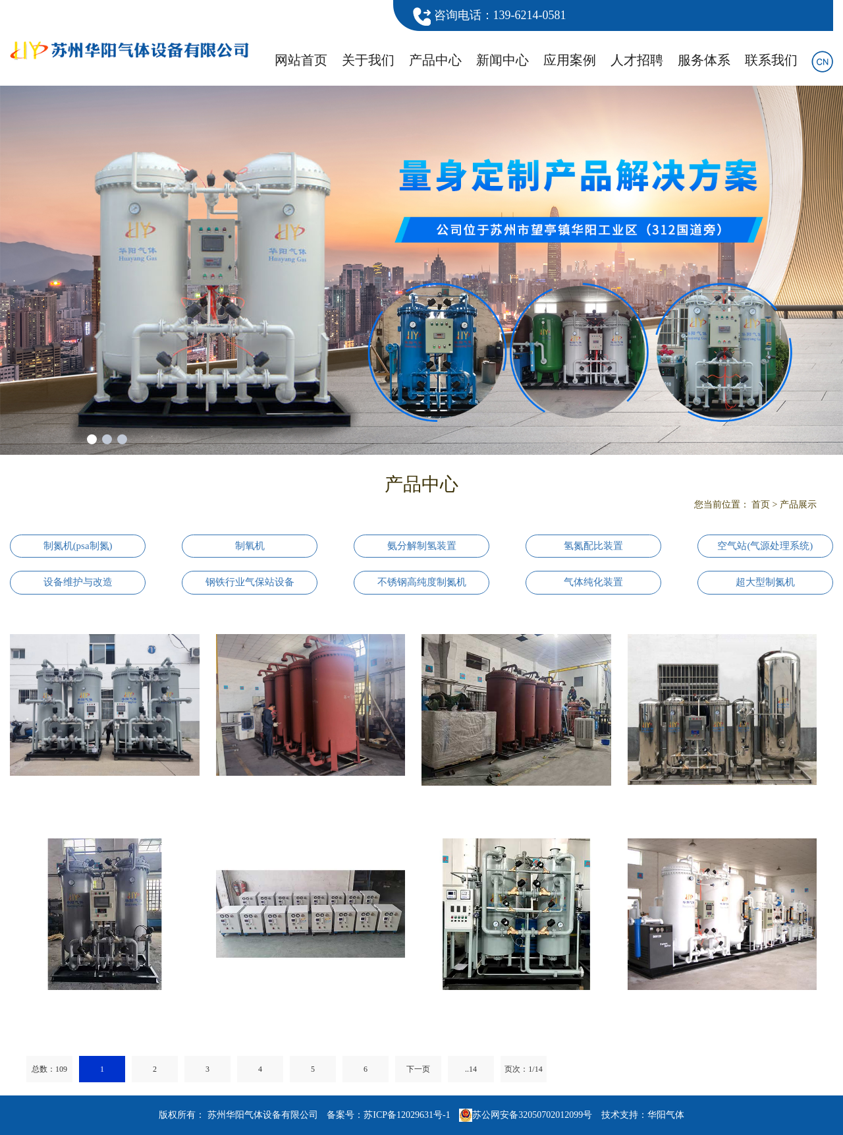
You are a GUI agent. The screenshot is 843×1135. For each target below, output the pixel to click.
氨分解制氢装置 (421, 545)
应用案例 (569, 60)
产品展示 (798, 504)
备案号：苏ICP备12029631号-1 (388, 1115)
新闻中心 (502, 60)
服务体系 (704, 60)
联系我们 (771, 60)
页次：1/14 (523, 1069)
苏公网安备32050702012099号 (525, 1115)
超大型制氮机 (765, 582)
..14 (471, 1069)
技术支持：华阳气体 (642, 1115)
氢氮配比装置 (593, 545)
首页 (760, 504)
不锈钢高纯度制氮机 (421, 582)
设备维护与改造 (78, 582)
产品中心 (435, 60)
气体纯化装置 (593, 582)
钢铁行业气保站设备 (249, 582)
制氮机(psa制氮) (78, 545)
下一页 (418, 1069)
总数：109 (49, 1069)
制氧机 (250, 545)
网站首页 (301, 60)
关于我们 (368, 60)
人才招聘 (637, 60)
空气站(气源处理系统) (765, 545)
